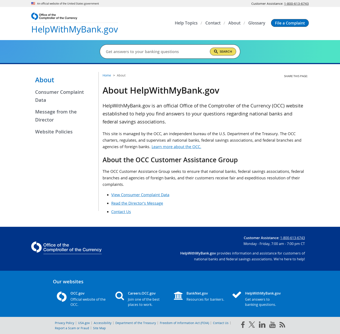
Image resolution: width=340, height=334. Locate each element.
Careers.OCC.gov (142, 293)
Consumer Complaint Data (59, 96)
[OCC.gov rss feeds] (282, 325)
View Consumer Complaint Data (140, 194)
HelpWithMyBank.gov (263, 293)
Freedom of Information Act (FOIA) (184, 323)
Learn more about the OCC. (176, 146)
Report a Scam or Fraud (72, 328)
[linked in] (262, 325)
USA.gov (84, 323)
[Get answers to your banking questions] (156, 51)
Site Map (99, 328)
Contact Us (121, 211)
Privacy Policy (64, 323)
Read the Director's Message (137, 203)
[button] (290, 23)
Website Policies (54, 131)
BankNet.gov (197, 293)
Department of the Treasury (135, 323)
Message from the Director (56, 116)
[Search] (223, 51)
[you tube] (272, 325)
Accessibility (102, 323)
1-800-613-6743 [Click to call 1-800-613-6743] (296, 3)
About (44, 80)
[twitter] (251, 325)
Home (107, 75)
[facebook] (243, 325)
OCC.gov (77, 293)
